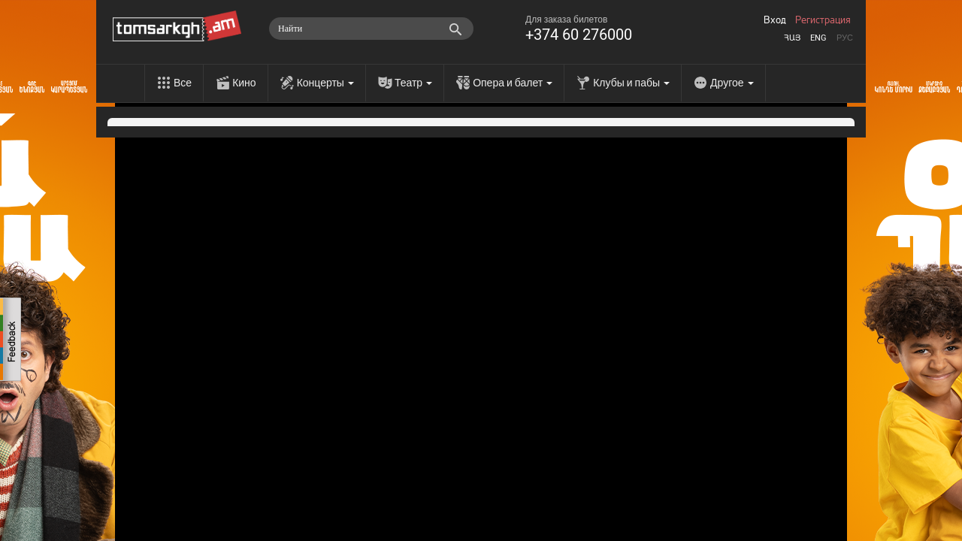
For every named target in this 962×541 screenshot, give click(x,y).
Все (183, 83)
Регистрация (823, 20)
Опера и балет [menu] (512, 83)
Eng (818, 38)
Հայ (792, 38)
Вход (775, 20)
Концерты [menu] (325, 83)
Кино (244, 83)
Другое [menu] (731, 83)
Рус (844, 38)
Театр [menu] (413, 83)
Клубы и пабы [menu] (631, 83)
